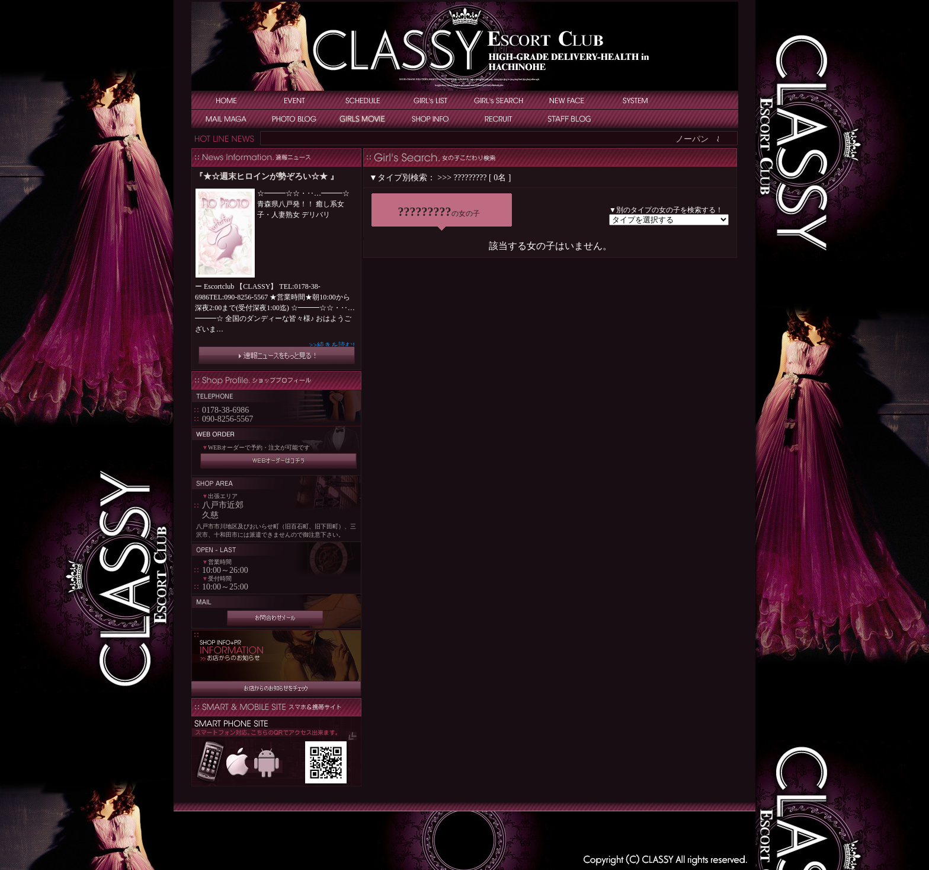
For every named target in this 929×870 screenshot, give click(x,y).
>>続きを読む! (332, 345)
